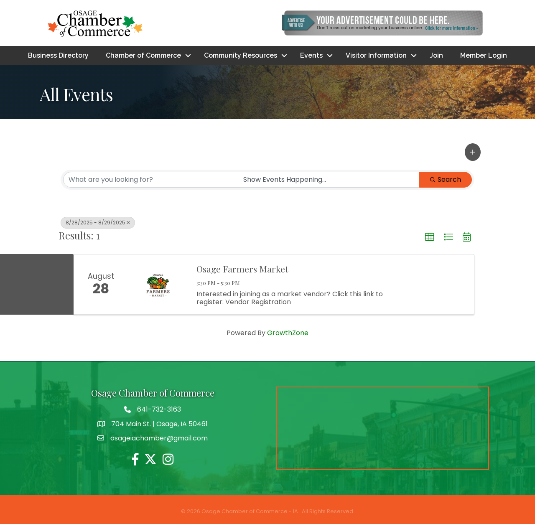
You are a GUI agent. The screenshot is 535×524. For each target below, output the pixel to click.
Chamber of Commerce (143, 55)
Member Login (483, 55)
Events (311, 55)
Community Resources (240, 55)
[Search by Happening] (329, 180)
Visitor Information (376, 55)
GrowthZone (287, 333)
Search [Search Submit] (445, 179)
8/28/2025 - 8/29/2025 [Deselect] (98, 222)
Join (436, 55)
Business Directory (58, 55)
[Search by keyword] (150, 180)
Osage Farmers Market (242, 269)
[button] (473, 152)
